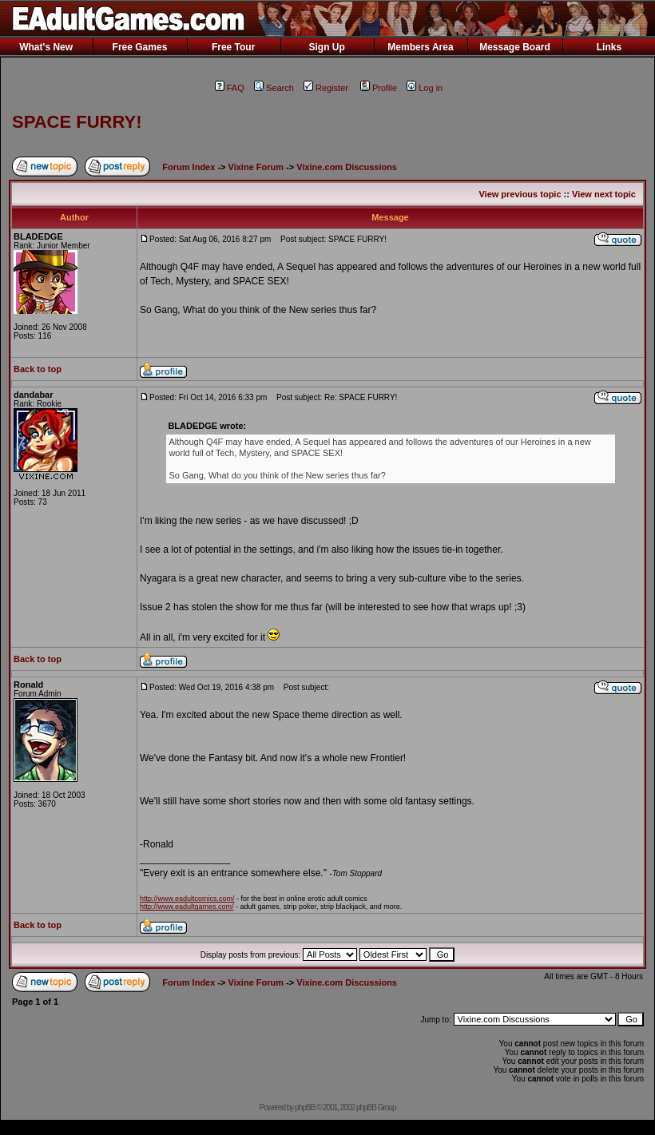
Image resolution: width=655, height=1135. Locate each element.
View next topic (604, 194)
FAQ (229, 88)
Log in (425, 88)
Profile (378, 88)
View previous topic (519, 194)
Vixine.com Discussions (346, 167)
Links (609, 47)
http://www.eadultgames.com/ (187, 907)
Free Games (140, 47)
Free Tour (233, 47)
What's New (46, 47)
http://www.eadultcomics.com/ (187, 899)
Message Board (514, 47)
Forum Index (188, 167)
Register (326, 88)
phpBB (305, 1107)
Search (274, 88)
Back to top (38, 369)
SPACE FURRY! (77, 122)
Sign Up (326, 47)
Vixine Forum (256, 167)
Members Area (420, 47)
